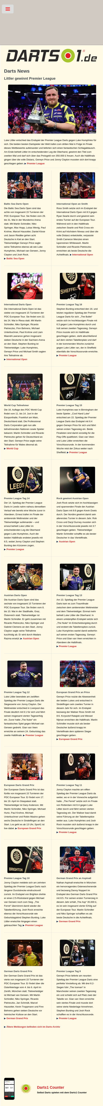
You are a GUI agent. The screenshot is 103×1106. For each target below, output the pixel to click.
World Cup (12, 448)
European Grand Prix (70, 739)
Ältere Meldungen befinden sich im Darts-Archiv (33, 1026)
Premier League (36, 163)
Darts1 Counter (50, 1087)
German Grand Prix (69, 921)
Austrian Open (67, 541)
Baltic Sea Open (15, 258)
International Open (82, 254)
